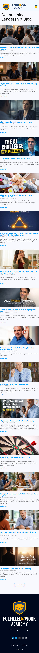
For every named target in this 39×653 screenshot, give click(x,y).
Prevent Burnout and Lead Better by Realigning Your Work (17, 310)
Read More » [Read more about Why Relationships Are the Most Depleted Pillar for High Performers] (3, 96)
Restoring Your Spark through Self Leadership (15, 569)
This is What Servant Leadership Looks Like (15, 457)
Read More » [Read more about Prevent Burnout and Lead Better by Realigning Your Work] (3, 322)
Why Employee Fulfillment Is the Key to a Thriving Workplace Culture (16, 196)
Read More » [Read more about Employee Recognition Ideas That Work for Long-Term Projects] (3, 506)
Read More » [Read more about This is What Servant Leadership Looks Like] (3, 468)
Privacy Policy (15, 645)
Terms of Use (24, 645)
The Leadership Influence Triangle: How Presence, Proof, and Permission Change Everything (19, 234)
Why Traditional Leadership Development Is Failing (17, 421)
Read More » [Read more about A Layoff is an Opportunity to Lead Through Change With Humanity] (3, 58)
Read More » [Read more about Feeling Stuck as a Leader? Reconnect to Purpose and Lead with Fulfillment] (3, 283)
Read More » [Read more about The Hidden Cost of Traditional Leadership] (3, 395)
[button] (36, 6)
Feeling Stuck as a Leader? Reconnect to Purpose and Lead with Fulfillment (18, 272)
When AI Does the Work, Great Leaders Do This (16, 122)
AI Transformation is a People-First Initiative (15, 158)
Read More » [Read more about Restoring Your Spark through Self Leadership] (3, 579)
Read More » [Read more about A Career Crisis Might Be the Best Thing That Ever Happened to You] (3, 358)
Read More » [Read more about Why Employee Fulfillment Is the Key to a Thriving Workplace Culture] (3, 207)
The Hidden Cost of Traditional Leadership (14, 384)
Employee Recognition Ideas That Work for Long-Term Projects (18, 495)
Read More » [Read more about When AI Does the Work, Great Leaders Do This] (3, 132)
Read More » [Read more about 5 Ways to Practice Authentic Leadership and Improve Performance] (3, 542)
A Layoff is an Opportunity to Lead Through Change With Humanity (19, 48)
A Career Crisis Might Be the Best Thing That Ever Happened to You (17, 348)
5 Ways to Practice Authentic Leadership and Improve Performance (18, 533)
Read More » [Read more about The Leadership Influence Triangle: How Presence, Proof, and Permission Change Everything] (3, 245)
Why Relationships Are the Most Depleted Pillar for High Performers (19, 84)
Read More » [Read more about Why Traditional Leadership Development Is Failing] (3, 431)
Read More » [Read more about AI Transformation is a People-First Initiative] (3, 169)
